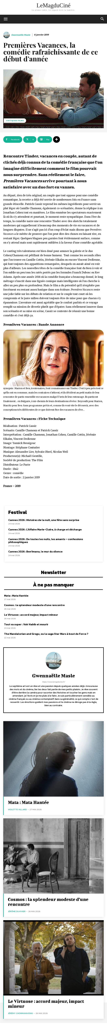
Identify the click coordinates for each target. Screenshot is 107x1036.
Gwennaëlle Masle (20, 35)
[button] (102, 19)
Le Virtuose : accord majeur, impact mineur (31, 615)
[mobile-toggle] (5, 19)
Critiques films (15, 120)
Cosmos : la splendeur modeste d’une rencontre (34, 605)
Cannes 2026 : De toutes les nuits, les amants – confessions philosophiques (45, 540)
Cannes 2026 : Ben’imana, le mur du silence (35, 551)
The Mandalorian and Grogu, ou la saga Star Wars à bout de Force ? (46, 634)
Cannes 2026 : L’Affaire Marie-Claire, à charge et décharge (45, 529)
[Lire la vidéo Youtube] (53, 358)
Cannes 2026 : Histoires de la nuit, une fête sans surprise (43, 520)
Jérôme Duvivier (16, 911)
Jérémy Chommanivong (20, 1013)
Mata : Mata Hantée (16, 596)
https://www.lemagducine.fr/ (53, 681)
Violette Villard (17, 809)
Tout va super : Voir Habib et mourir (26, 624)
